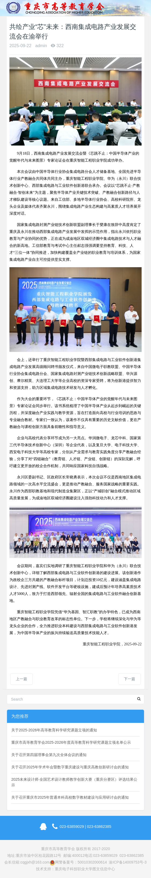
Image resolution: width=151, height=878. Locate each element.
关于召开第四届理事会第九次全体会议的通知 (49, 755)
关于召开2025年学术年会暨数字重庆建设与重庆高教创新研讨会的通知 (70, 767)
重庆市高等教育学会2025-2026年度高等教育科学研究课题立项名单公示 (71, 742)
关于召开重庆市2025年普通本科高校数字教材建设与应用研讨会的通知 (70, 797)
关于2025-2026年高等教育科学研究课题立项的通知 (54, 730)
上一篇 (21, 679)
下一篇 (129, 679)
